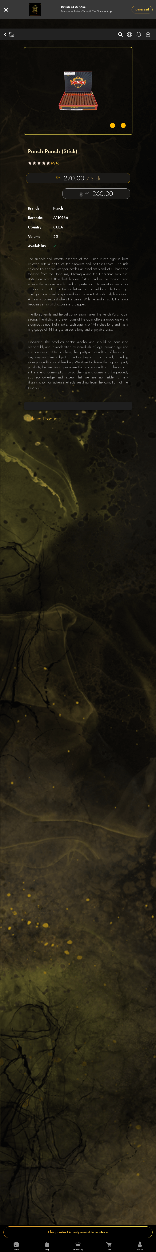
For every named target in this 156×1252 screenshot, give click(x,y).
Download (142, 10)
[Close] (6, 9)
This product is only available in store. (78, 1232)
